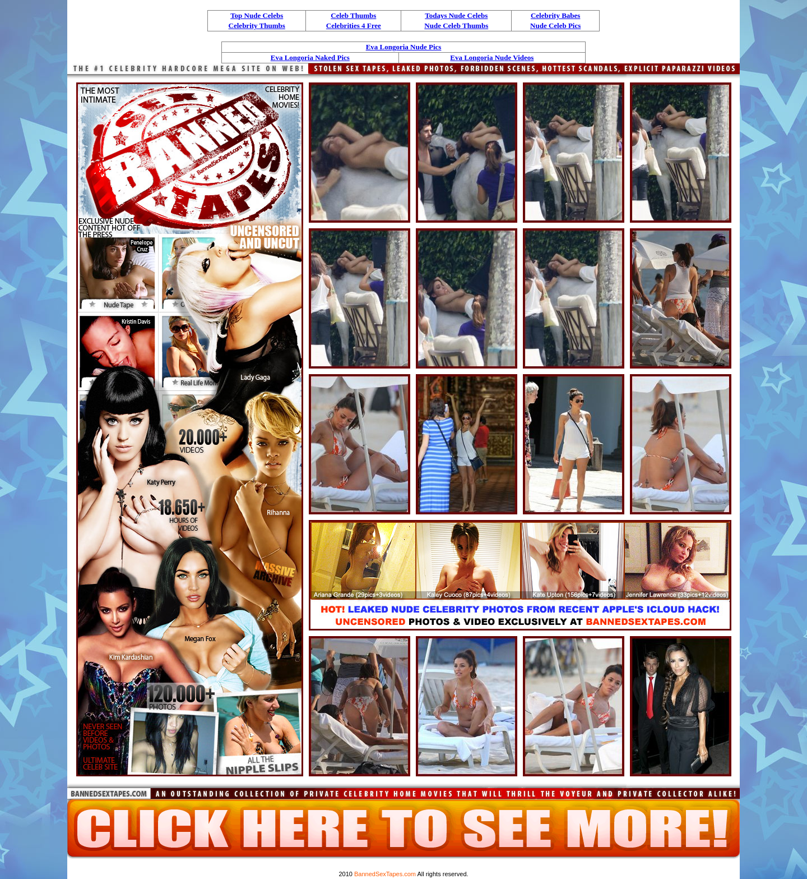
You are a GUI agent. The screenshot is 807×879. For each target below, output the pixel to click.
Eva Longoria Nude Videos (492, 57)
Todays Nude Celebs (456, 15)
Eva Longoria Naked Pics (310, 57)
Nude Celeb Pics (555, 25)
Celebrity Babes (555, 15)
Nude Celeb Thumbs (456, 25)
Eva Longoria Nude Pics (404, 47)
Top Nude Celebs (256, 15)
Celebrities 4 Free (353, 25)
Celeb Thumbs (353, 15)
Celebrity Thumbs (257, 25)
